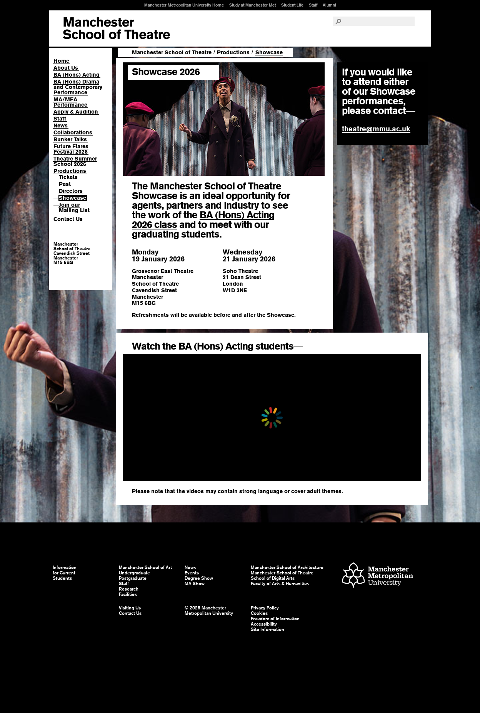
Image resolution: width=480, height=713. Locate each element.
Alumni (329, 5)
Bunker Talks (70, 139)
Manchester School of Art (116, 28)
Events (192, 573)
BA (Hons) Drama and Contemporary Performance (77, 87)
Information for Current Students (65, 573)
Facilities (128, 594)
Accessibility (264, 624)
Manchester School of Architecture (287, 567)
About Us (65, 68)
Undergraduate (134, 573)
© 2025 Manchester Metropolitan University (209, 610)
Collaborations (72, 132)
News (60, 125)
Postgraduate (133, 578)
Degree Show (199, 578)
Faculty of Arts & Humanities (280, 583)
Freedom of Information (275, 618)
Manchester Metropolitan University (377, 576)
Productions (69, 171)
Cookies (259, 613)
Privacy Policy (265, 608)
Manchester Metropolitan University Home (184, 5)
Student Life (292, 5)
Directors (71, 191)
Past (65, 184)
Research (128, 589)
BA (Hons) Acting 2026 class (203, 219)
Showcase (72, 198)
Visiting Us (130, 608)
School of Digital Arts (273, 578)
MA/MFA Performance (70, 102)
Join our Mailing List (74, 207)
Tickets (68, 177)
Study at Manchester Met (252, 5)
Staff (313, 5)
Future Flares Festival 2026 (70, 149)
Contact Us (68, 219)
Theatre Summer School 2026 (75, 161)
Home (61, 61)
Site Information (267, 629)
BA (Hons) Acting (76, 75)
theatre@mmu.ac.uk (376, 129)
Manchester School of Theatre (172, 52)
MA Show (195, 583)
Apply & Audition (75, 112)
